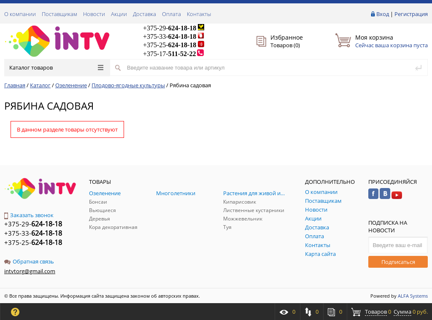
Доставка (144, 14)
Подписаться (398, 262)
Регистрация (411, 14)
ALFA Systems (413, 296)
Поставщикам (59, 14)
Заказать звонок (29, 215)
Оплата (171, 14)
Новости (94, 14)
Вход (382, 14)
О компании (20, 14)
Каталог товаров (56, 67)
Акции (119, 14)
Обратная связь (29, 261)
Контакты (199, 14)
